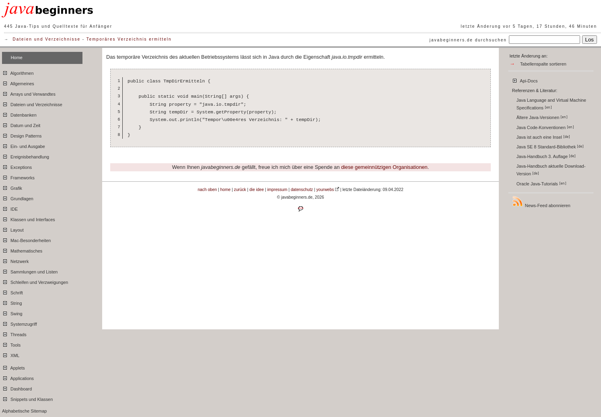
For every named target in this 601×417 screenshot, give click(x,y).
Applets (13, 366)
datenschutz (302, 189)
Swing (12, 312)
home (225, 189)
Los (589, 40)
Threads (14, 333)
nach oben (207, 189)
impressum (277, 189)
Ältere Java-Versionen (542, 117)
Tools (11, 343)
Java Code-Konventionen (545, 127)
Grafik (12, 187)
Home (17, 57)
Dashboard (17, 387)
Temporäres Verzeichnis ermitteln (129, 39)
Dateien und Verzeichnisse (46, 39)
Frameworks (18, 176)
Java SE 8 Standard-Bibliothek (550, 146)
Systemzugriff (19, 323)
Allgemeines (18, 82)
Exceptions (17, 166)
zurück (240, 189)
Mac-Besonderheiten (26, 239)
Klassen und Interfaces (28, 218)
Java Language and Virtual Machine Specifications (551, 104)
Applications (18, 377)
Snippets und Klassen (27, 398)
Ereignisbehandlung (25, 155)
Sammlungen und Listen (30, 270)
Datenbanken (19, 113)
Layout (13, 228)
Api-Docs (525, 79)
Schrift (12, 291)
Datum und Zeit (21, 124)
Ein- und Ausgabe (23, 145)
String (12, 302)
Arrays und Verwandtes (29, 93)
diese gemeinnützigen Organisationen (384, 167)
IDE (10, 208)
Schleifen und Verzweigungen (35, 281)
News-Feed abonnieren (541, 201)
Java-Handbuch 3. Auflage (546, 156)
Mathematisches (22, 249)
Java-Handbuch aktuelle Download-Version (551, 170)
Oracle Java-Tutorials (541, 183)
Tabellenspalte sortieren (543, 64)
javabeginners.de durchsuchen (468, 40)
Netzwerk (15, 260)
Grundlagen (17, 197)
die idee (256, 189)
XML (10, 354)
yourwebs (325, 189)
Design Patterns (21, 134)
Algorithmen (17, 72)
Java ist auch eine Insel (543, 137)
